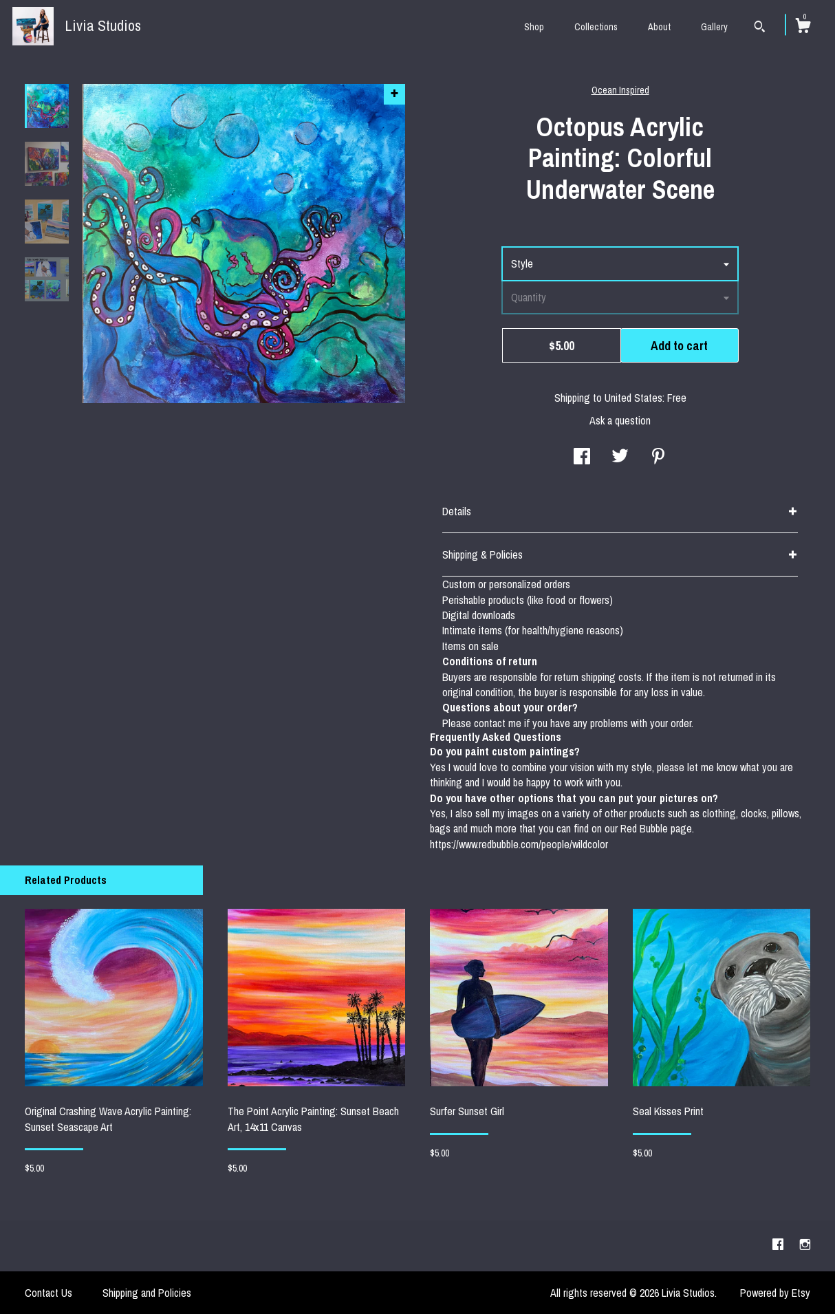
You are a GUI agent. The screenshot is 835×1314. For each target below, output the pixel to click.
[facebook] (779, 1245)
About (659, 27)
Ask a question (620, 420)
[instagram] (805, 1245)
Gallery (714, 27)
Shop (534, 27)
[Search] (760, 28)
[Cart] (802, 27)
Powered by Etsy (775, 1292)
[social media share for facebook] (582, 457)
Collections (596, 27)
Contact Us (48, 1292)
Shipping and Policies (146, 1292)
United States (633, 397)
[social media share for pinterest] (658, 457)
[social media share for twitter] (620, 457)
